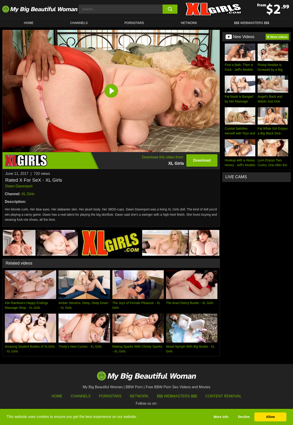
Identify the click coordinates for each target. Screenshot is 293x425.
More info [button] (221, 417)
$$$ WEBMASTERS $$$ (251, 23)
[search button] (170, 9)
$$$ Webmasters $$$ (177, 396)
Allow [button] (270, 417)
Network (189, 23)
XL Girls (27, 194)
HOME (29, 23)
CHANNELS (79, 23)
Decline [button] (244, 417)
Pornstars (134, 23)
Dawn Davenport (18, 186)
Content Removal (223, 396)
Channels (81, 396)
